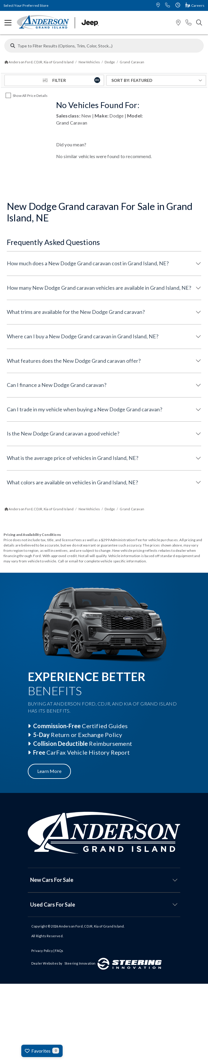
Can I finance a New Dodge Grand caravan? (56, 385)
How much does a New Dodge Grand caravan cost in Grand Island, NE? (88, 263)
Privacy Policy (42, 951)
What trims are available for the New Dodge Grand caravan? (76, 312)
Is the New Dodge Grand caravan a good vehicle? (63, 433)
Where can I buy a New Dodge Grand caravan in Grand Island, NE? (82, 336)
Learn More (49, 771)
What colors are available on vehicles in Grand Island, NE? (72, 482)
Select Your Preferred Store (26, 5)
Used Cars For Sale (52, 904)
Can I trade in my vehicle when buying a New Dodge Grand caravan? (84, 409)
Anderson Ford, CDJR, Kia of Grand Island (91, 926)
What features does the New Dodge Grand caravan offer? (74, 360)
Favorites (42, 1051)
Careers (195, 5)
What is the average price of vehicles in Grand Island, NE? (72, 458)
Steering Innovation (80, 963)
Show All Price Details (30, 95)
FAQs (59, 951)
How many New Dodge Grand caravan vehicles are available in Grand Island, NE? (99, 287)
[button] (158, 5)
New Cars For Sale (51, 880)
